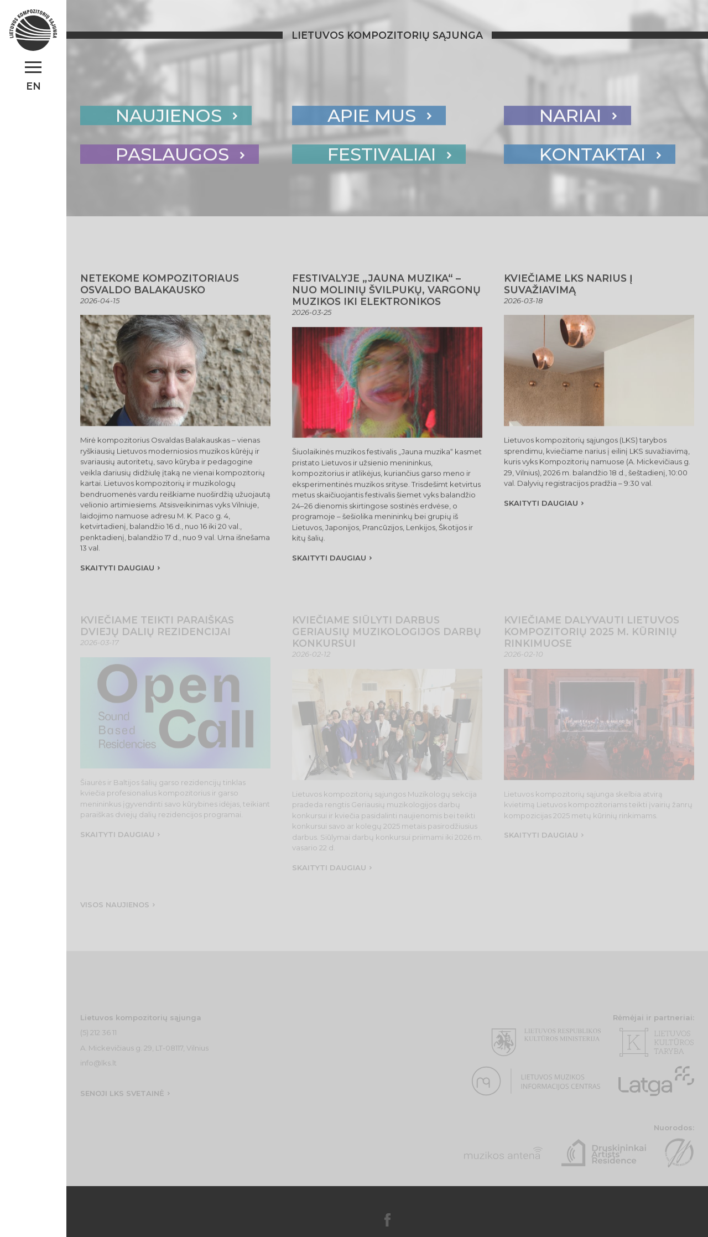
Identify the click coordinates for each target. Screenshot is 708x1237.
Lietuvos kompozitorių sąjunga (387, 35)
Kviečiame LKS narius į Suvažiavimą (568, 286)
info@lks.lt (98, 1066)
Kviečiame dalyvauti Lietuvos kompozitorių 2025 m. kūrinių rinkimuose (591, 635)
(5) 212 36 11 (98, 1036)
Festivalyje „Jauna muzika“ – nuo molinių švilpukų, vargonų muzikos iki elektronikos (386, 291)
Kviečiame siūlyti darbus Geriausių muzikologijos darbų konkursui (386, 635)
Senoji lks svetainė (122, 1097)
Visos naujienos (114, 908)
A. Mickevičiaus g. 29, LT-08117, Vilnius (144, 1051)
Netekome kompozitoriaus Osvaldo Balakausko (159, 286)
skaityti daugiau (117, 569)
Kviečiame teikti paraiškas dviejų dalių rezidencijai (157, 629)
